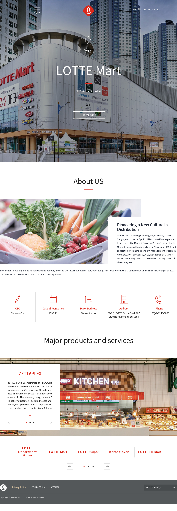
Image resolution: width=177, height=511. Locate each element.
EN (139, 9)
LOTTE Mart (58, 452)
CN (144, 9)
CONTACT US (38, 487)
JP (149, 9)
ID (158, 9)
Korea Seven (119, 452)
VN (153, 9)
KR (134, 9)
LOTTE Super (88, 452)
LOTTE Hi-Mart (149, 452)
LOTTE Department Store (27, 452)
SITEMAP (55, 487)
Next (50, 423)
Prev (10, 423)
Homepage (89, 115)
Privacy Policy (19, 487)
